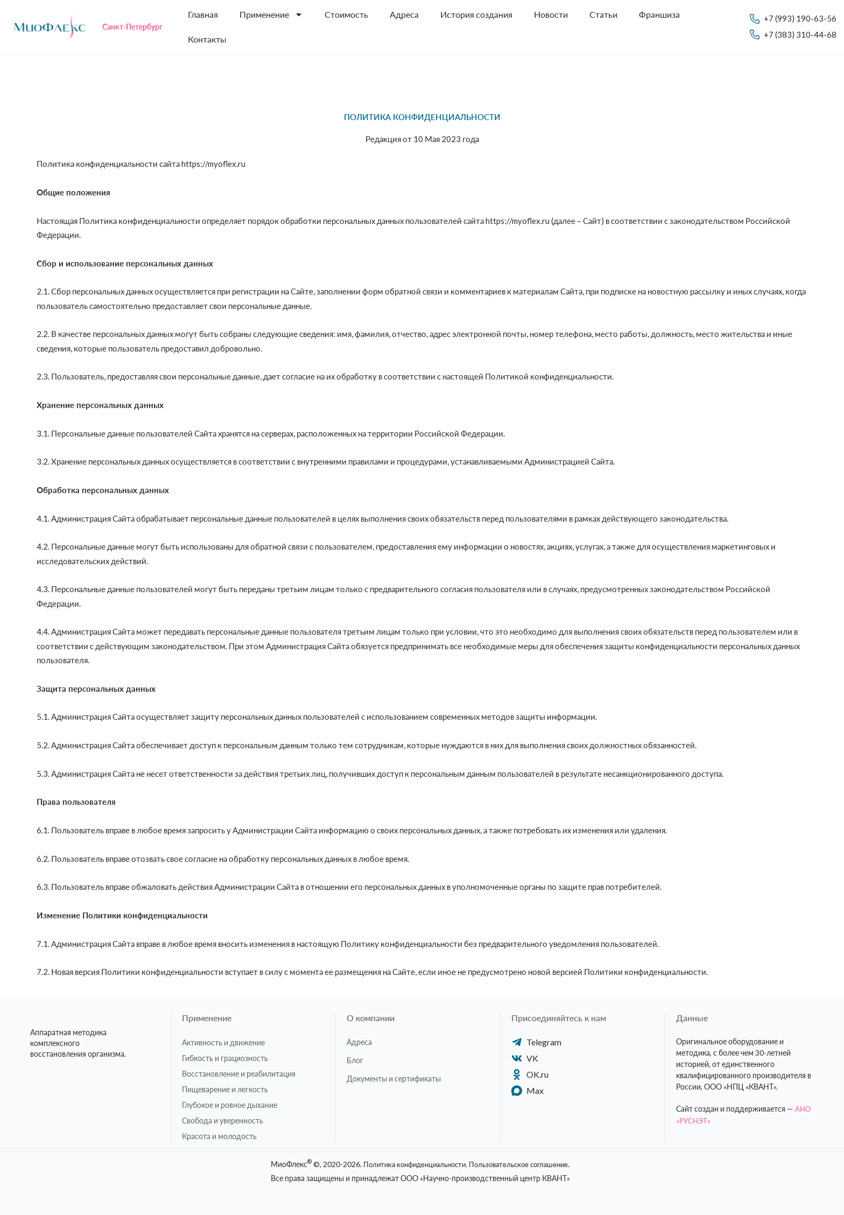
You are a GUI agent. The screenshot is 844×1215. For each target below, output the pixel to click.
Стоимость (346, 14)
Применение (271, 14)
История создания (476, 14)
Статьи (603, 14)
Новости (551, 14)
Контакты (207, 39)
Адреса (404, 14)
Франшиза (659, 14)
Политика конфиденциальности (410, 1164)
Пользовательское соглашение (522, 1164)
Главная (203, 14)
